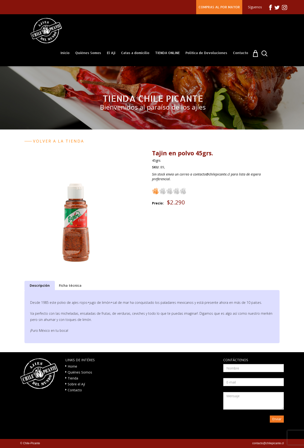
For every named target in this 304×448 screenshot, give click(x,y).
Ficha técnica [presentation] (70, 285)
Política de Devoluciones (206, 53)
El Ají (111, 53)
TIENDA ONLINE (167, 53)
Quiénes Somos (88, 53)
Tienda (73, 378)
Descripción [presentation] (40, 285)
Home (72, 366)
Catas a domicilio (135, 53)
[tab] (39, 285)
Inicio (65, 53)
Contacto (240, 53)
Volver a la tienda (58, 141)
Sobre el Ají (76, 384)
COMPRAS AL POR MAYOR (219, 7)
